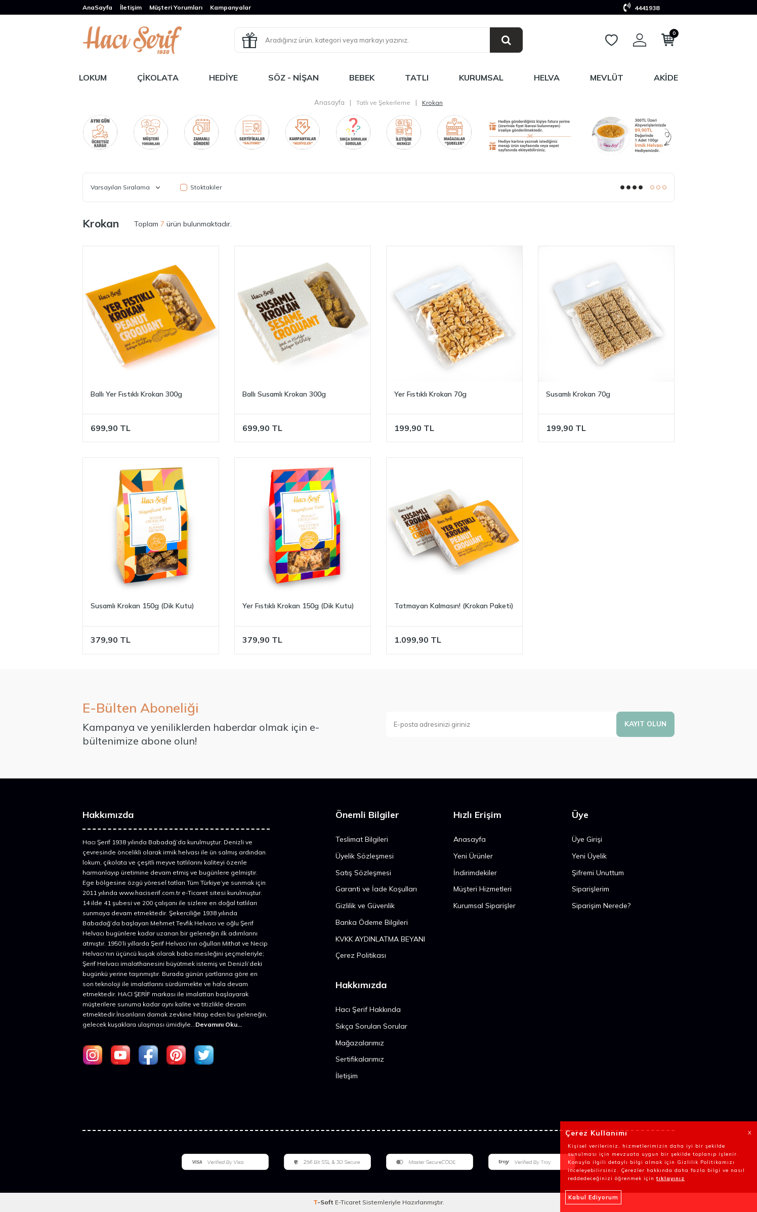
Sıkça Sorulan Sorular (371, 1026)
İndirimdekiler (475, 872)
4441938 (641, 8)
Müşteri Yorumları (175, 7)
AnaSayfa (97, 7)
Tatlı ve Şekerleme (383, 102)
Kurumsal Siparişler (484, 905)
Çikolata (158, 77)
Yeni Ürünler (473, 856)
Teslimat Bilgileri (361, 839)
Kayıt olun (644, 723)
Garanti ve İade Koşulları (376, 888)
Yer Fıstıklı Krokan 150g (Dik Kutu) (298, 605)
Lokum (93, 77)
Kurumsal (481, 77)
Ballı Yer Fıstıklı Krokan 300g (136, 394)
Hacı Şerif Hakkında (368, 1009)
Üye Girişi (587, 839)
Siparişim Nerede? (601, 905)
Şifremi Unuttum (598, 872)
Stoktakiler (201, 187)
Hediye (223, 77)
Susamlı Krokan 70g (578, 394)
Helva (547, 77)
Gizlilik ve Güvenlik (365, 905)
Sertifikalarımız (359, 1059)
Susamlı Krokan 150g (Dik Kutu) (142, 605)
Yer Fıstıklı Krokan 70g (430, 394)
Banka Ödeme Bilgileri (371, 922)
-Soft (324, 1202)
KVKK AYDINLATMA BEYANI (380, 939)
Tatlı (417, 77)
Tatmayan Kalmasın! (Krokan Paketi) (454, 605)
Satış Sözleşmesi (363, 872)
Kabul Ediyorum (593, 1197)
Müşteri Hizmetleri (482, 888)
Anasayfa (329, 102)
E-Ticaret (348, 1202)
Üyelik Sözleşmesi (364, 856)
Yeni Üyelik (589, 856)
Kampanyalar (230, 7)
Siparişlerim (590, 888)
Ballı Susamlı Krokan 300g (284, 394)
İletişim (131, 7)
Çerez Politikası (360, 955)
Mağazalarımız (359, 1042)
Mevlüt (606, 77)
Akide (666, 77)
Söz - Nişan (293, 77)
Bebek (361, 77)
